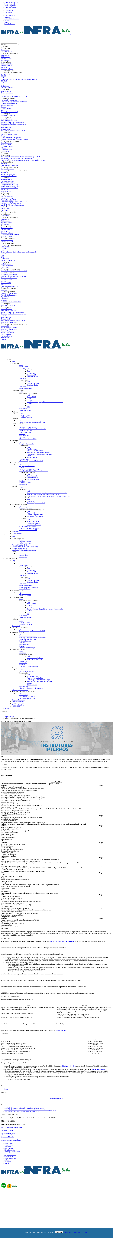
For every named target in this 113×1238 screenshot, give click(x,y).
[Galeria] (1, 206)
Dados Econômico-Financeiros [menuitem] (10, 234)
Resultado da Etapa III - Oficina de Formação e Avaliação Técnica (24, 1108)
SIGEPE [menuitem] (3, 125)
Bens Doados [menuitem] (5, 337)
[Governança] (1, 132)
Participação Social (8, 70)
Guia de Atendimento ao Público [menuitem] (10, 186)
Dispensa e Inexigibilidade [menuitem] (9, 293)
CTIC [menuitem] (2, 84)
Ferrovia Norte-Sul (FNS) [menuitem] (8, 200)
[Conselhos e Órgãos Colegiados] (1, 72)
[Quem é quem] (1, 62)
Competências (8, 1143)
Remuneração (7, 117)
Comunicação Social (10, 1158)
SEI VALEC (8, 22)
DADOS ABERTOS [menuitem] (7, 334)
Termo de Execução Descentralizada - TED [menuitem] (14, 96)
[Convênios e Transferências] (1, 269)
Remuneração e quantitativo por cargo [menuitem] (12, 122)
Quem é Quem (8, 1145)
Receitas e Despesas (9, 98)
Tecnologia (6, 155)
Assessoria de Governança (11, 141)
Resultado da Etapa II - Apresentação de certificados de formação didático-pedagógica (30, 1110)
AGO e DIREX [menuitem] (5, 74)
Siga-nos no (7, 1130)
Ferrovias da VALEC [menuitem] (7, 198)
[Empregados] (1, 113)
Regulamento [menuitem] (5, 297)
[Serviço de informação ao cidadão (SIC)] (1, 170)
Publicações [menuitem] (4, 210)
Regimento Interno (10, 1155)
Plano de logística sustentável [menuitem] (9, 165)
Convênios (6, 95)
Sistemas (7, 17)
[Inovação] (1, 153)
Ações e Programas (8, 195)
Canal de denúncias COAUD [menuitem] (9, 188)
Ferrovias (6, 193)
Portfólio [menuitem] (3, 339)
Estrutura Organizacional (10, 53)
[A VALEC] (1, 46)
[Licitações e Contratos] (1, 288)
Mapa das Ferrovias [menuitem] (7, 196)
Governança (6, 132)
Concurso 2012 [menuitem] (5, 129)
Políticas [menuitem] (3, 148)
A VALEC (6, 46)
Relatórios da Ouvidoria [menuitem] (8, 183)
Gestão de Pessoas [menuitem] (6, 51)
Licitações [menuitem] (4, 290)
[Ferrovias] (1, 193)
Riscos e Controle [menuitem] (6, 144)
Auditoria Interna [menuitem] (6, 91)
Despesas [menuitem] (3, 107)
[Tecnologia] (1, 155)
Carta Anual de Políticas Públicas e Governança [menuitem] (15, 139)
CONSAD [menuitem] (4, 81)
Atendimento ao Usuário (11, 19)
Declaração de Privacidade (12, 1151)
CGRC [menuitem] (3, 82)
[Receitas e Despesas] (1, 98)
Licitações (7, 1161)
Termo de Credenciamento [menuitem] (9, 295)
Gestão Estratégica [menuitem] (6, 143)
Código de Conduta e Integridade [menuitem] (11, 137)
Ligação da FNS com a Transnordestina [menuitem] (12, 205)
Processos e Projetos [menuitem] (7, 146)
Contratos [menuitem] (4, 300)
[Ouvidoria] (1, 177)
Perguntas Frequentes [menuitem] (7, 169)
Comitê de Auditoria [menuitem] (7, 93)
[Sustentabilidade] (1, 162)
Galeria (5, 207)
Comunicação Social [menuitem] (7, 69)
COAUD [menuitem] (3, 77)
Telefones (7, 1163)
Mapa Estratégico (9, 1150)
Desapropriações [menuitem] (6, 191)
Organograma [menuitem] (5, 55)
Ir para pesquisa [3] (10, 5)
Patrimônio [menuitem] (4, 163)
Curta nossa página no (11, 1140)
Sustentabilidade (8, 162)
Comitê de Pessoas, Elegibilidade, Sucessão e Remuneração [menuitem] (19, 79)
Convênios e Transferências (11, 269)
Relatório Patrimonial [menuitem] (7, 332)
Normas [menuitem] (3, 136)
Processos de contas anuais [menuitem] (9, 100)
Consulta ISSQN (9, 1156)
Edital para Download (69, 1066)
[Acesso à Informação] (1, 212)
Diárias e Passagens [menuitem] (7, 105)
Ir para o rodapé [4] (10, 7)
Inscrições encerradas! (56, 1098)
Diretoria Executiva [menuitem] (7, 64)
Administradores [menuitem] (6, 127)
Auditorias (6, 89)
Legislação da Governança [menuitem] (9, 134)
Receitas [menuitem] (3, 110)
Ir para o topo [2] (9, 4)
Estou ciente (59, 1232)
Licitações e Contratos (9, 288)
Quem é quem (7, 62)
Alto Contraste (8, 12)
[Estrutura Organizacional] (1, 53)
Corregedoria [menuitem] (5, 151)
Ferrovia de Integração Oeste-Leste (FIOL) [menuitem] (13, 201)
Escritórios (7, 1146)
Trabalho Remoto (9, 24)
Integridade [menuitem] (4, 189)
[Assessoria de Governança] (1, 141)
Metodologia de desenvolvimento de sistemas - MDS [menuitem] (17, 158)
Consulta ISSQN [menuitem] (6, 108)
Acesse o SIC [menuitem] (5, 172)
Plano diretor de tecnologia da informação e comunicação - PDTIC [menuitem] (21, 157)
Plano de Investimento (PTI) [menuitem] (9, 112)
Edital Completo (61, 1030)
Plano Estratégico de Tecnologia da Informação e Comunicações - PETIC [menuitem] (23, 160)
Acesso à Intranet (9, 15)
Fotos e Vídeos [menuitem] (5, 208)
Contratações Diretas (9, 291)
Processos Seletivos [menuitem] (7, 336)
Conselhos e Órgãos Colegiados (12, 72)
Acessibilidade (8, 10)
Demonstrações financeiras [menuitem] (9, 103)
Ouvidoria (6, 178)
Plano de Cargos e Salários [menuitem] (9, 120)
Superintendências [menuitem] (6, 65)
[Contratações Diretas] (1, 291)
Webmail (7, 20)
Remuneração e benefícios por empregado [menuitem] (13, 124)
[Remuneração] (1, 117)
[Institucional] (1, 48)
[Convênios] (1, 94)
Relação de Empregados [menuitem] (8, 115)
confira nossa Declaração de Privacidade (76, 1232)
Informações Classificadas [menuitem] (8, 176)
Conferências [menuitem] (5, 86)
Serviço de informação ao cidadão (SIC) (15, 171)
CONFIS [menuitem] (3, 76)
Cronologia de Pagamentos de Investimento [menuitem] (14, 102)
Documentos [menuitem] (4, 298)
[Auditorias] (1, 89)
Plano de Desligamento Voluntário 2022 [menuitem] (13, 131)
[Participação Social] (1, 70)
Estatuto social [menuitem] (5, 57)
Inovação (6, 153)
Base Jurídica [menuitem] (5, 60)
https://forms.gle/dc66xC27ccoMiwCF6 (61, 941)
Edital (6, 1089)
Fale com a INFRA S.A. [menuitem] (8, 88)
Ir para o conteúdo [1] (11, 2)
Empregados (6, 114)
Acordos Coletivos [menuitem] (6, 119)
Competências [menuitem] (5, 50)
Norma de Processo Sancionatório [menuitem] (11, 302)
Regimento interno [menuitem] (6, 58)
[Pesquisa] (9, 44)
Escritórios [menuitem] (4, 67)
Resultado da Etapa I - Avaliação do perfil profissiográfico (21, 1111)
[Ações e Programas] (1, 194)
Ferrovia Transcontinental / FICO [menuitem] (11, 203)
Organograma (8, 1148)
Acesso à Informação (9, 212)
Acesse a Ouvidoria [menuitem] (6, 179)
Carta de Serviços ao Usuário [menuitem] (9, 184)
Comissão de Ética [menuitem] (6, 149)
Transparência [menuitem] (5, 267)
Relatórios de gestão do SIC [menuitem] (9, 174)
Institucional (6, 48)
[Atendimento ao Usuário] (1, 167)
